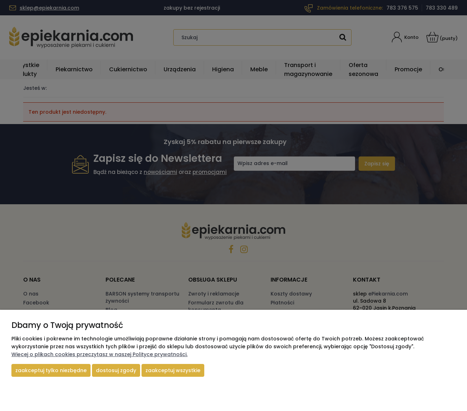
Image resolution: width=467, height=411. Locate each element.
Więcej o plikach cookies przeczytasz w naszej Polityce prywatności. (99, 354)
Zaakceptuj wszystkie (172, 370)
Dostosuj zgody (116, 370)
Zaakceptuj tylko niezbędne (51, 370)
